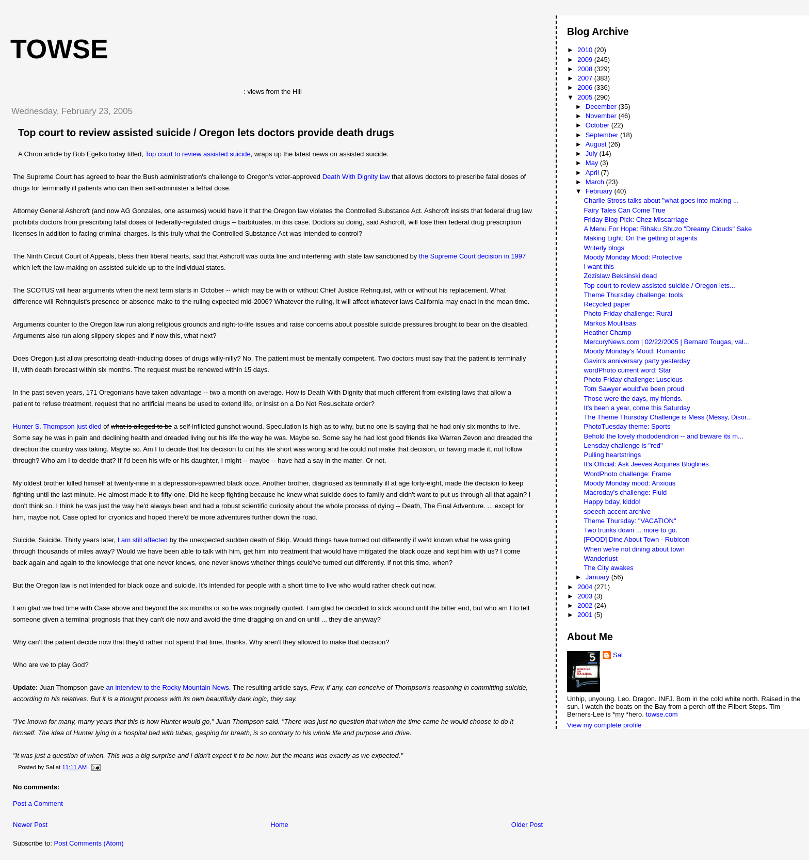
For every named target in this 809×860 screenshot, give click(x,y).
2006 (585, 87)
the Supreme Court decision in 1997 (472, 256)
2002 (585, 605)
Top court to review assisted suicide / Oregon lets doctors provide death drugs (206, 132)
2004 (585, 587)
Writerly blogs (604, 248)
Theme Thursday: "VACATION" (630, 521)
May (593, 163)
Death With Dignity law (356, 177)
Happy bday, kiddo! (612, 502)
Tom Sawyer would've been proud (634, 389)
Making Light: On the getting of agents (641, 238)
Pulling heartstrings (612, 455)
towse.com (662, 714)
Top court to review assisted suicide (197, 154)
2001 (585, 615)
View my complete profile (604, 725)
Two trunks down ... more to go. (630, 530)
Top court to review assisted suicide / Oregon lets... (659, 285)
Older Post (527, 825)
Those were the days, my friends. (633, 398)
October (598, 125)
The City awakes (609, 568)
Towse (59, 49)
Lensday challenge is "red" (623, 445)
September (603, 135)
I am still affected (143, 540)
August (597, 144)
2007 (585, 78)
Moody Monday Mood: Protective (633, 257)
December (602, 106)
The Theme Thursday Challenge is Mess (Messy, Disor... (668, 417)
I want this (599, 266)
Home (279, 825)
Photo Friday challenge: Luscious (633, 379)
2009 (585, 59)
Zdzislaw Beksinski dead (620, 276)
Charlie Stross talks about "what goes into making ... (661, 200)
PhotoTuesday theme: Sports (627, 426)
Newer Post (30, 825)
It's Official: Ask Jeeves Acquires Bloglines (646, 464)
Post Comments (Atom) (89, 843)
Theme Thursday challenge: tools (633, 295)
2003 (585, 596)
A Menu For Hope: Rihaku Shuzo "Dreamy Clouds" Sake (668, 229)
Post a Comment (38, 803)
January (598, 577)
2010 (585, 50)
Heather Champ (608, 332)
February (600, 191)
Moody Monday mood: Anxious (630, 483)
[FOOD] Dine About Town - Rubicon (637, 539)
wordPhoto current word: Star (627, 370)
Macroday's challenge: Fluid (625, 492)
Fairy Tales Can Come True (625, 210)
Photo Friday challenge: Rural (628, 313)
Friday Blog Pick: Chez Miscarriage (636, 219)
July (593, 153)
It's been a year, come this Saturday (637, 408)
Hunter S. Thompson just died (57, 426)
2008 (585, 69)
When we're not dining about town (634, 549)
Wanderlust (601, 558)
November (602, 116)
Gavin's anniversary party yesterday (637, 361)
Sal (618, 655)
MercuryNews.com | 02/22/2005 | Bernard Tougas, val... (666, 342)
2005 (585, 97)
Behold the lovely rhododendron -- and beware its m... (663, 436)
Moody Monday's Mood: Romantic (634, 351)
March (596, 182)
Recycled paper (607, 304)
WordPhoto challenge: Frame (627, 474)
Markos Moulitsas (610, 323)
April (593, 172)
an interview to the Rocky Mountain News (167, 687)
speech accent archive (617, 511)
